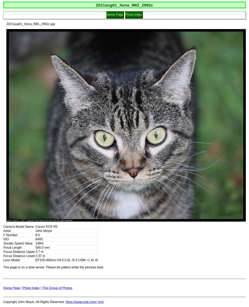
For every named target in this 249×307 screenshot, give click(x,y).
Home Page (115, 14)
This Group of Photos (57, 288)
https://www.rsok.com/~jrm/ (85, 302)
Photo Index (133, 14)
